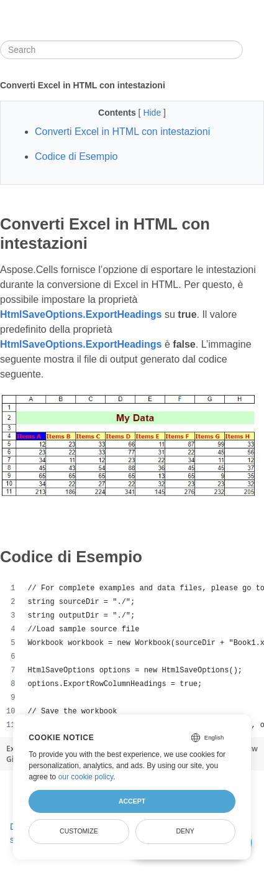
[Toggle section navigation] (253, 49)
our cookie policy (86, 776)
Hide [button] (153, 113)
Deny (185, 831)
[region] (132, 657)
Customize (79, 831)
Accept (132, 801)
